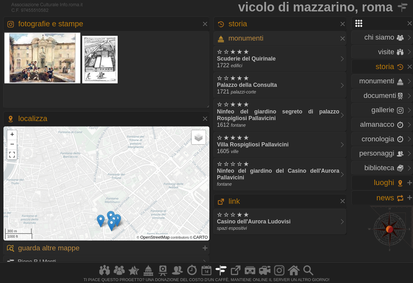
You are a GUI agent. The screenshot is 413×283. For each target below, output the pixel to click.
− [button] (12, 145)
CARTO (200, 237)
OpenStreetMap (155, 237)
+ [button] (12, 135)
